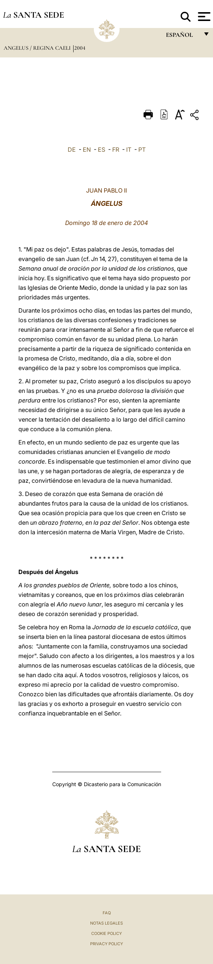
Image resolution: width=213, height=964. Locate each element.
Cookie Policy (106, 933)
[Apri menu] (203, 16)
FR (115, 149)
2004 (79, 48)
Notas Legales (106, 923)
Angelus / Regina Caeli (38, 48)
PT (142, 149)
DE (72, 149)
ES (101, 149)
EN (87, 149)
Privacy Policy (106, 943)
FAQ (107, 912)
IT (128, 149)
